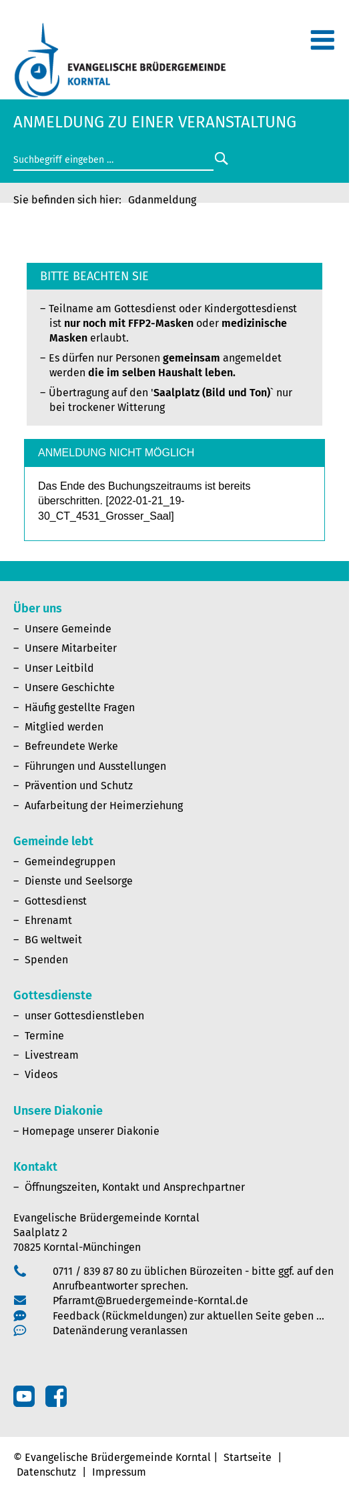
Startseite (248, 1457)
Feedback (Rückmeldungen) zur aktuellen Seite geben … (188, 1316)
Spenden (46, 959)
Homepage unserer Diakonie (90, 1131)
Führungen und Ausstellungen (95, 766)
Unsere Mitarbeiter (71, 648)
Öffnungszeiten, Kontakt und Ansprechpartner (135, 1187)
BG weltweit (53, 939)
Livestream (52, 1055)
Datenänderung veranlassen (120, 1330)
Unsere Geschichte (70, 687)
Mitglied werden (64, 726)
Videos (41, 1074)
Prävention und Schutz (79, 785)
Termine (44, 1035)
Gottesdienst (56, 901)
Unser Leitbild (59, 668)
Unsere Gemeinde (68, 628)
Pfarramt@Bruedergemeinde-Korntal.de (150, 1300)
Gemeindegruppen (70, 861)
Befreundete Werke (71, 746)
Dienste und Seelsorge (79, 881)
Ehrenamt (48, 920)
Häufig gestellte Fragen (80, 707)
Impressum (119, 1472)
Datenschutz (46, 1472)
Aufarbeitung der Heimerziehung (104, 805)
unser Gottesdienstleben (84, 1015)
